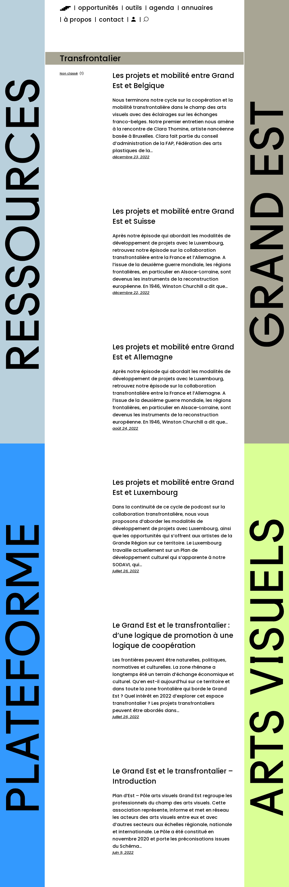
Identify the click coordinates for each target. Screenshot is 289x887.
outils (133, 7)
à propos (77, 19)
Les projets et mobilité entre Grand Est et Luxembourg (173, 487)
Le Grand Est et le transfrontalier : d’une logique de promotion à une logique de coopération (172, 635)
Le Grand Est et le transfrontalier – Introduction (172, 776)
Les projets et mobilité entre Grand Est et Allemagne (173, 352)
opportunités (98, 7)
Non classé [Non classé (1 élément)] (72, 73)
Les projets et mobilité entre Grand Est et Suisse (173, 216)
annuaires (197, 7)
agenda (161, 7)
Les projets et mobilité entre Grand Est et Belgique (173, 80)
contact (111, 19)
